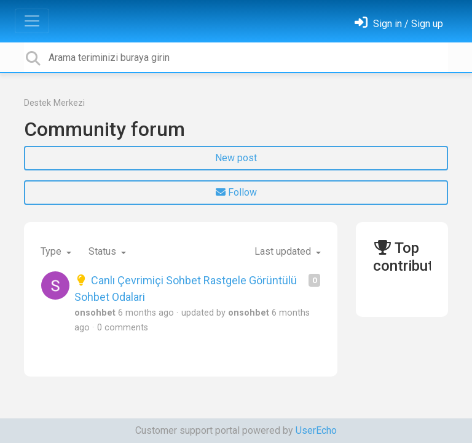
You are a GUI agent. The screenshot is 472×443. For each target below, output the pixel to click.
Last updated (283, 251)
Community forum (104, 129)
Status (103, 251)
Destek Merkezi (54, 103)
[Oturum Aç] (399, 23)
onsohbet (95, 313)
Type (52, 251)
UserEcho (316, 430)
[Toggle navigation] (32, 21)
